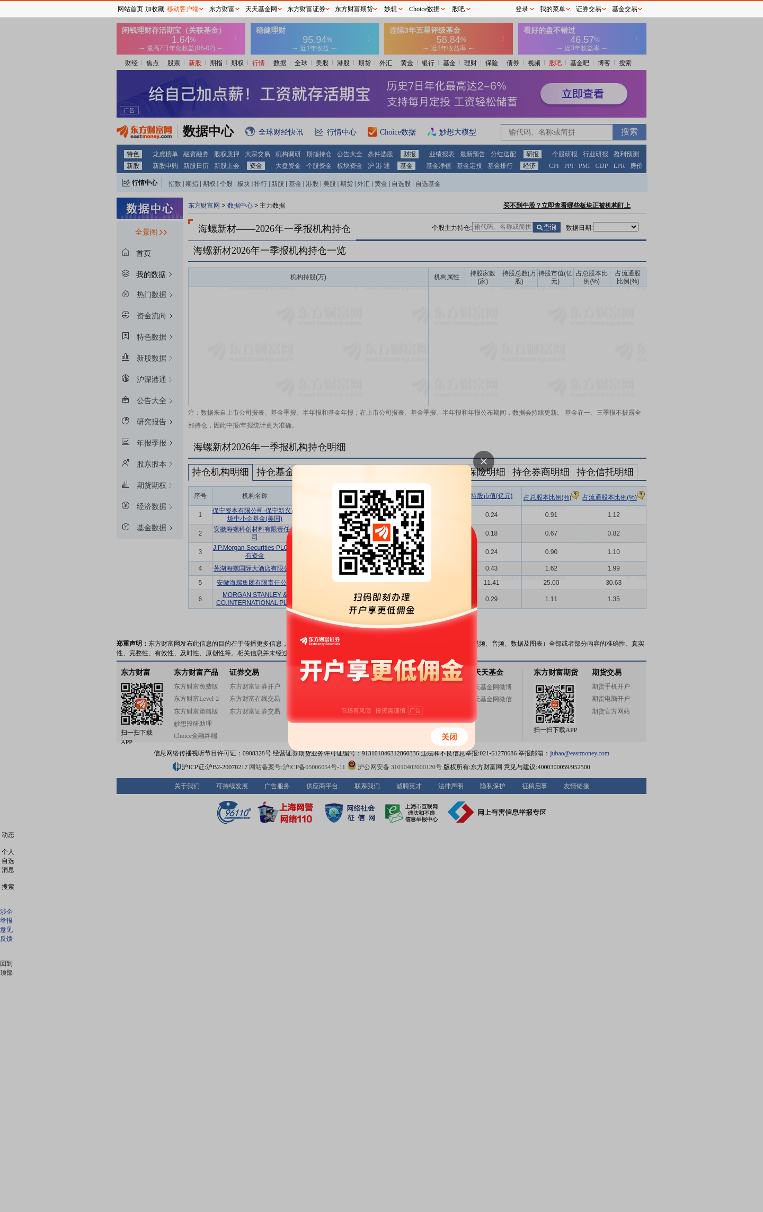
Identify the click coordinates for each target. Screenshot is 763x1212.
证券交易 (588, 9)
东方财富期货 (354, 9)
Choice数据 (424, 9)
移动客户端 (183, 9)
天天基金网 (261, 9)
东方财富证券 (306, 9)
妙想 (390, 9)
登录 (522, 9)
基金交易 (624, 9)
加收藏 (154, 9)
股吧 (458, 9)
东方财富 (222, 9)
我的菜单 (552, 9)
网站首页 (130, 9)
